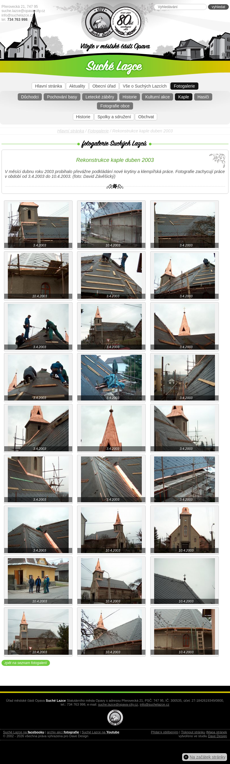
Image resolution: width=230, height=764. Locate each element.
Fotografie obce (114, 106)
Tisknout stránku (193, 732)
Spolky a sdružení (114, 116)
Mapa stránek (217, 732)
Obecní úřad (104, 86)
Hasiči (203, 96)
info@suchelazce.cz (18, 15)
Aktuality (77, 86)
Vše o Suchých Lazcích (145, 86)
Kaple (183, 96)
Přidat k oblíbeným (164, 732)
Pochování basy (62, 96)
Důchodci (30, 96)
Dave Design (217, 736)
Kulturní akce (157, 96)
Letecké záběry (99, 96)
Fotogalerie (184, 86)
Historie (130, 96)
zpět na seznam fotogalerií (26, 663)
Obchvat (146, 116)
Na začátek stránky (207, 757)
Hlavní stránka (48, 86)
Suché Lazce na (23, 732)
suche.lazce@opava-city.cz (23, 11)
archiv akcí (63, 732)
